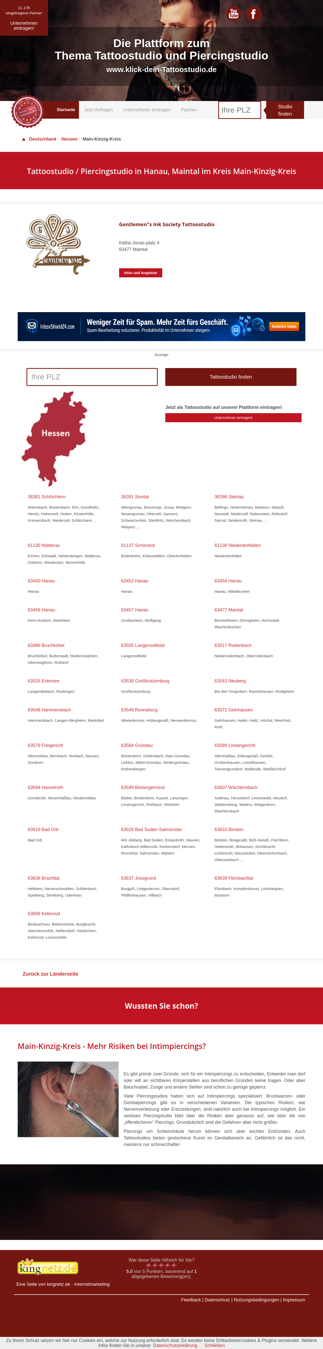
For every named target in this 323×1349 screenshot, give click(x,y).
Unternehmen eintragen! (233, 418)
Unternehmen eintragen (147, 109)
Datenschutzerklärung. (175, 1345)
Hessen (69, 139)
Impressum (294, 1299)
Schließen (215, 1345)
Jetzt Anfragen (98, 109)
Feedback (191, 1299)
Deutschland (38, 139)
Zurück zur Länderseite (50, 974)
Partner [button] (189, 109)
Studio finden (285, 110)
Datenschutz (217, 1299)
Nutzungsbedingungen (256, 1299)
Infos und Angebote (140, 273)
